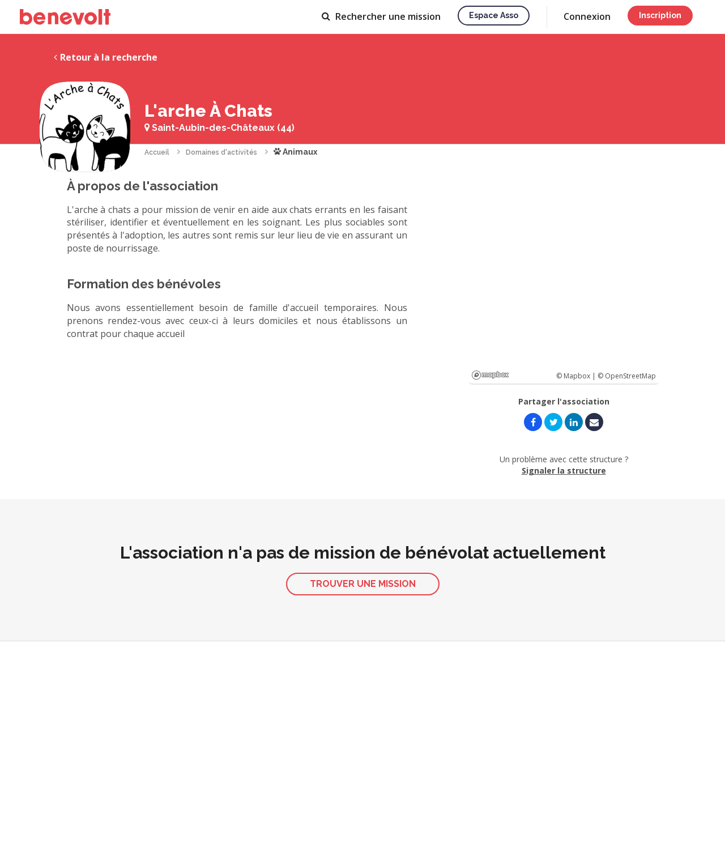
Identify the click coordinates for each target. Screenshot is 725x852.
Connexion (587, 16)
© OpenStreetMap (627, 376)
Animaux (295, 151)
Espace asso (493, 15)
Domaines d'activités (221, 152)
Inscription (660, 15)
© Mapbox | (577, 376)
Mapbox (490, 375)
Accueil (156, 152)
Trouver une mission (363, 583)
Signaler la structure (564, 470)
